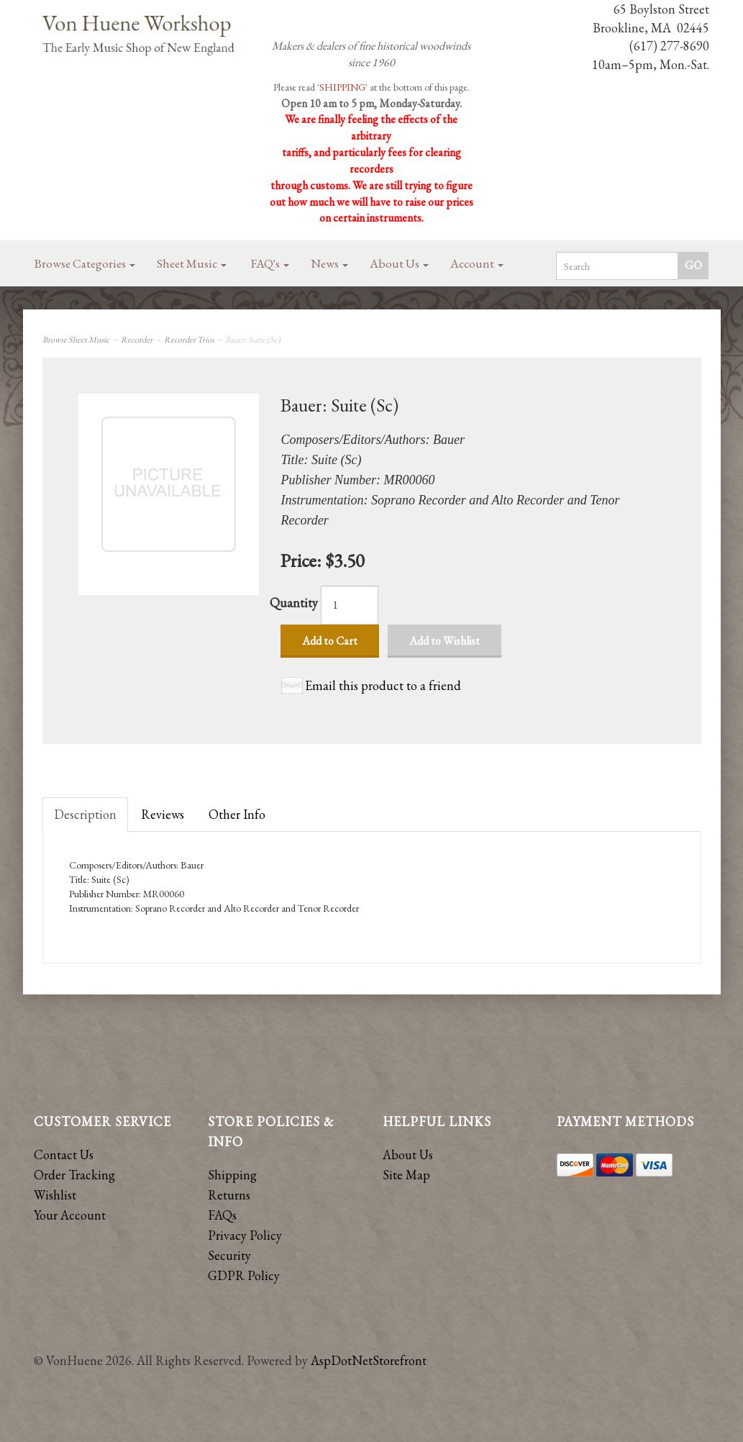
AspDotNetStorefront (369, 1360)
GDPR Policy (244, 1275)
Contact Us (64, 1154)
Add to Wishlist (444, 640)
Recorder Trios (189, 339)
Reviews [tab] (162, 814)
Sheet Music (192, 263)
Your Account (70, 1215)
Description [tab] (85, 814)
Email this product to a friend (383, 685)
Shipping (232, 1174)
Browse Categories (85, 263)
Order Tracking (74, 1174)
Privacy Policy (245, 1235)
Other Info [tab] (237, 814)
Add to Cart (329, 640)
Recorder (136, 339)
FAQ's (270, 263)
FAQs (222, 1215)
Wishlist (55, 1195)
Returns (229, 1195)
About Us (399, 263)
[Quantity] (349, 605)
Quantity (294, 602)
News (329, 263)
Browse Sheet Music (75, 339)
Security (229, 1255)
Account (476, 263)
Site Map (406, 1174)
